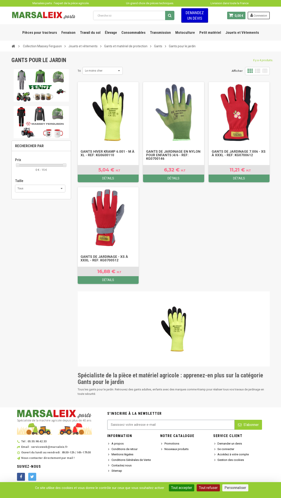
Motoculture (185, 32)
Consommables (133, 32)
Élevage (111, 32)
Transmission (160, 32)
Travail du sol (90, 32)
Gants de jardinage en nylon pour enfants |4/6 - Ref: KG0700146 (173, 155)
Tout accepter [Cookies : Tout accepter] (181, 488)
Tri (79, 70)
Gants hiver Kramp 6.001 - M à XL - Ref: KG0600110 (107, 153)
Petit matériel (210, 32)
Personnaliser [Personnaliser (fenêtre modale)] (235, 488)
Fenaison (68, 32)
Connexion (258, 15)
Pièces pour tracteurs (39, 32)
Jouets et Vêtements (242, 32)
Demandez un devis (195, 15)
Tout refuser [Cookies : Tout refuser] (208, 488)
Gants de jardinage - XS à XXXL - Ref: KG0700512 (104, 258)
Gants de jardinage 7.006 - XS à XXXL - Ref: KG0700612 (239, 153)
